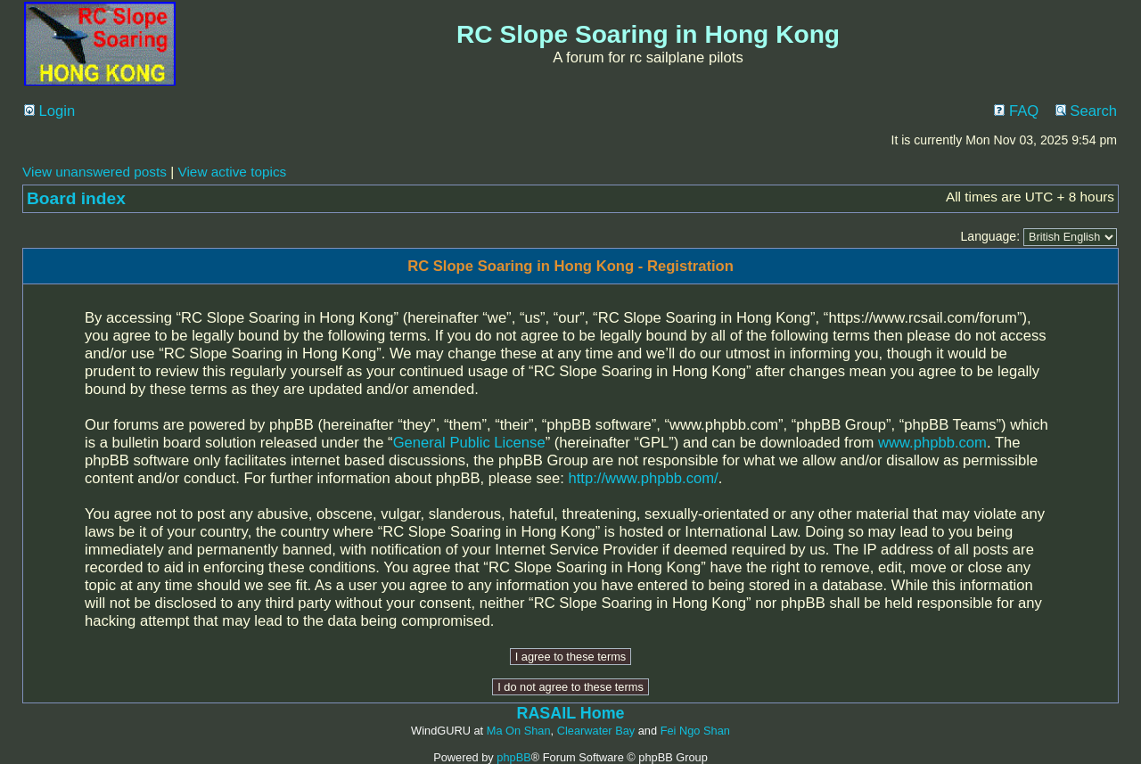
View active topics (231, 171)
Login (49, 111)
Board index (76, 198)
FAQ (1016, 111)
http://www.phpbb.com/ (643, 478)
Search (1086, 111)
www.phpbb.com (932, 442)
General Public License (469, 442)
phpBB (513, 757)
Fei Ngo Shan (695, 730)
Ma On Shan (519, 730)
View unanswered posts (94, 171)
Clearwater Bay (596, 730)
